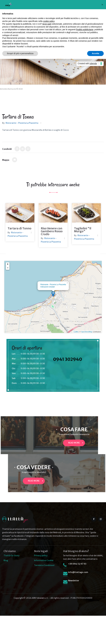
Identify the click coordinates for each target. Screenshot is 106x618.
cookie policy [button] (48, 21)
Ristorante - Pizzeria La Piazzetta (22, 123)
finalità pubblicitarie (84, 29)
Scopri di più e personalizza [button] (20, 53)
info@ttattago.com (78, 574)
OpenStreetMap (86, 334)
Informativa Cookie (43, 562)
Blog (6, 562)
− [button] (7, 270)
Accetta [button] (95, 53)
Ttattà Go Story (11, 558)
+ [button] (7, 266)
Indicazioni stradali (47, 289)
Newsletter (73, 583)
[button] (102, 4)
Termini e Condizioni (44, 567)
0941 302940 (67, 361)
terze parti (46, 24)
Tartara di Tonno (19, 230)
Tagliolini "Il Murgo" (82, 232)
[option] (19, 225)
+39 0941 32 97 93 (77, 566)
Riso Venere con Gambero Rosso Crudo (52, 233)
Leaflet (75, 334)
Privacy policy (40, 558)
